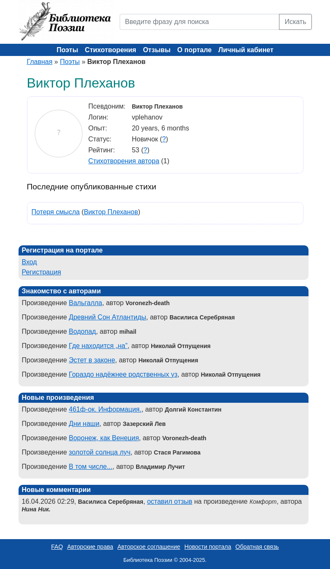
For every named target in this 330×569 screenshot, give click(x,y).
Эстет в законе (92, 360)
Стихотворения (110, 49)
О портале (194, 49)
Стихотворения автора (124, 161)
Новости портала (208, 546)
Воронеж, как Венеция (104, 437)
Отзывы (156, 49)
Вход (29, 262)
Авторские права (90, 546)
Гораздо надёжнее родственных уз (123, 374)
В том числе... (90, 466)
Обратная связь (257, 546)
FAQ (57, 546)
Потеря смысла (56, 211)
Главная (40, 61)
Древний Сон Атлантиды (107, 317)
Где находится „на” (98, 345)
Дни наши (84, 423)
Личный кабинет (246, 49)
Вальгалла (85, 302)
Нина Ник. (36, 509)
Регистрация (42, 272)
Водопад (82, 331)
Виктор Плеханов (111, 211)
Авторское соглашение (148, 546)
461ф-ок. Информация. (105, 409)
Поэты (67, 49)
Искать (295, 21)
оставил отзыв (169, 501)
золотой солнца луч (99, 452)
